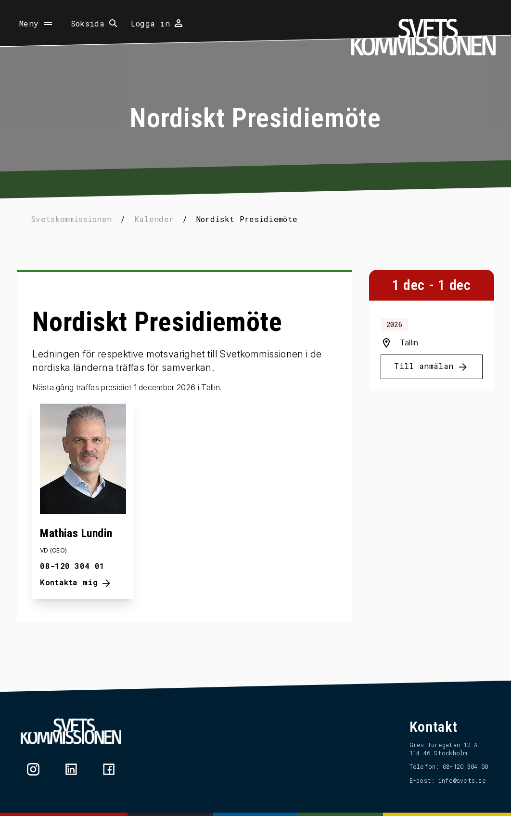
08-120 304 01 (77, 578)
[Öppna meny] (37, 23)
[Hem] (423, 37)
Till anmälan (418, 382)
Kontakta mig (81, 596)
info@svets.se (457, 780)
